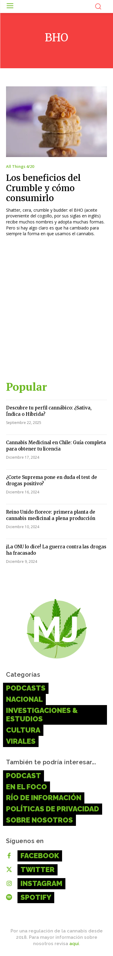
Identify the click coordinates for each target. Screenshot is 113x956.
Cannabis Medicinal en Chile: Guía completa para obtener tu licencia (56, 446)
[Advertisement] (56, 311)
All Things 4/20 (20, 166)
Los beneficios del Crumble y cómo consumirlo (43, 188)
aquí (74, 943)
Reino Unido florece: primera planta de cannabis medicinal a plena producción (50, 515)
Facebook (39, 855)
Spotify (35, 897)
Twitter (37, 869)
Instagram (41, 883)
